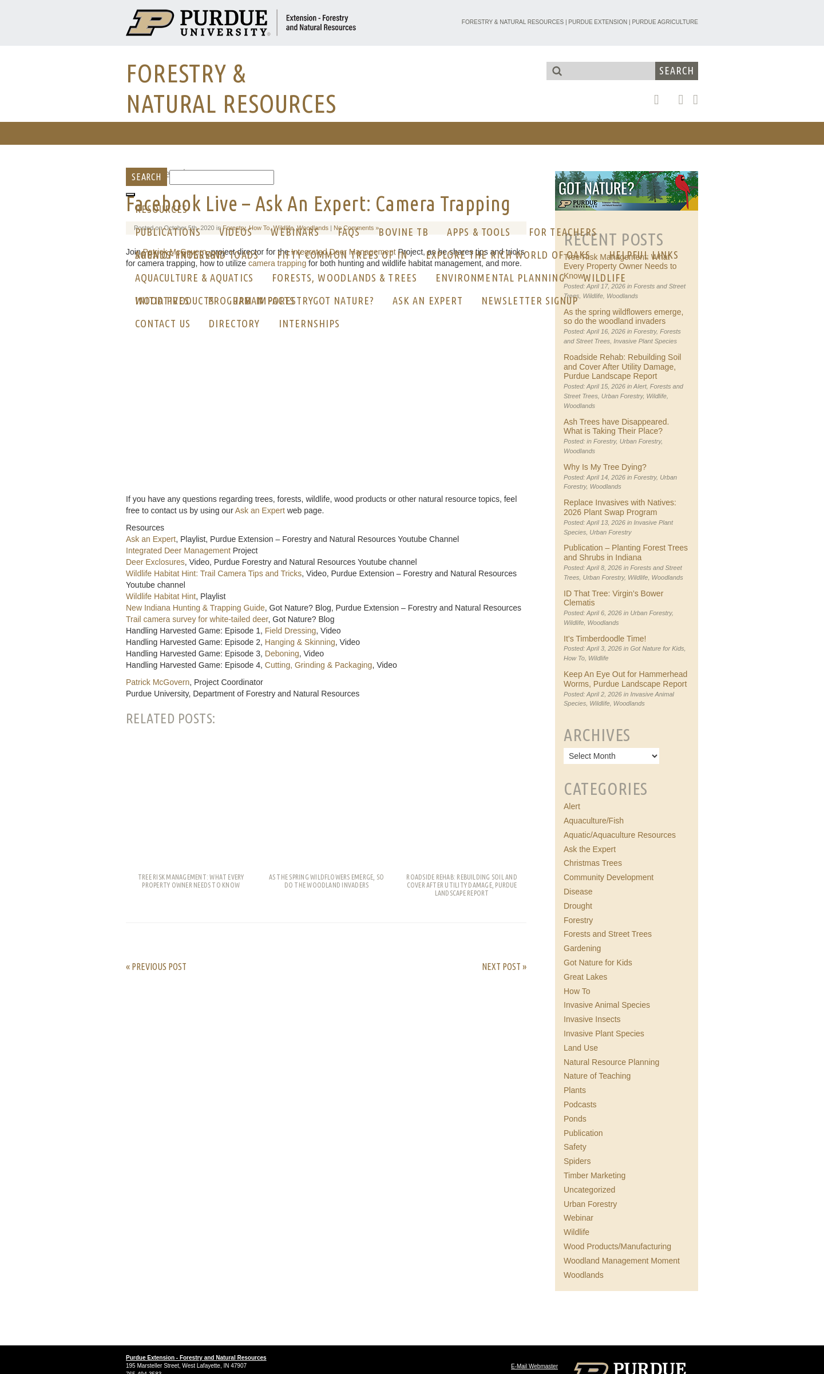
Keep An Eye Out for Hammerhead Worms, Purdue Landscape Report (625, 679)
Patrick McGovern (157, 682)
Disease (578, 891)
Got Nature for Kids (657, 648)
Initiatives (162, 300)
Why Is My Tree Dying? (605, 467)
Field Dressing (290, 630)
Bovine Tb (403, 231)
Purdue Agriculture (665, 22)
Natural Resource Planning (611, 1062)
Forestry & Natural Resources (513, 22)
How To (574, 658)
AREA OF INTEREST (178, 254)
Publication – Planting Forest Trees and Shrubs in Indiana (626, 552)
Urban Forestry (622, 396)
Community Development (608, 877)
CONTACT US (163, 323)
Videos (235, 231)
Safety (575, 1146)
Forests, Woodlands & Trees (344, 277)
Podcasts (580, 1104)
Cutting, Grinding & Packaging (319, 665)
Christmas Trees (593, 863)
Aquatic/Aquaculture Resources (620, 835)
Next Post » (504, 966)
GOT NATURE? (343, 300)
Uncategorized (589, 1189)
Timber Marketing (594, 1175)
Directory (234, 323)
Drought (578, 905)
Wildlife (605, 277)
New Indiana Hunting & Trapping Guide (195, 607)
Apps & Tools (478, 231)
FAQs (349, 231)
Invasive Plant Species (645, 341)
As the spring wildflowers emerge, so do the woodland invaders (623, 316)
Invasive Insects (592, 1019)
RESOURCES (161, 209)
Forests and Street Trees (608, 934)
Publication (583, 1133)
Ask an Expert (428, 300)
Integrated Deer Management (178, 550)
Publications (168, 231)
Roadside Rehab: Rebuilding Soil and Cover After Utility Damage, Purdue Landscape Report (622, 367)
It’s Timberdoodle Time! (605, 638)
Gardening (582, 948)
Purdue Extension (597, 22)
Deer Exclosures (155, 562)
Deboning (282, 653)
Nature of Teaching (597, 1075)
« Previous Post (156, 966)
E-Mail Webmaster (534, 1366)
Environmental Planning (500, 277)
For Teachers (563, 231)
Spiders (577, 1161)
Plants (575, 1090)
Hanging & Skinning (300, 642)
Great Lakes (585, 976)
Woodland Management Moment (622, 1260)
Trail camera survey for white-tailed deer (197, 619)
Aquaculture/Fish (594, 820)
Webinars (295, 231)
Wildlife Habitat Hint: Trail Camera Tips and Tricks (214, 573)
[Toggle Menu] (130, 194)
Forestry (645, 331)
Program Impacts (251, 300)
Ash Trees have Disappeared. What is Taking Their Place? (616, 426)
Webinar (578, 1217)
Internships (309, 323)
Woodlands (622, 295)
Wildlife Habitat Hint (161, 596)
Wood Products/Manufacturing (617, 1246)
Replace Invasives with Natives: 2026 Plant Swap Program (620, 507)
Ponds (575, 1118)
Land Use (581, 1047)
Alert (640, 386)
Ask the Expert (590, 849)
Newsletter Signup (529, 300)
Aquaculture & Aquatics (194, 277)
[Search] (221, 177)
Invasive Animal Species (607, 1004)
